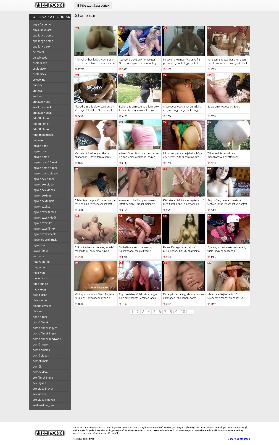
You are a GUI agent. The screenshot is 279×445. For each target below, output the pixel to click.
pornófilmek (40, 361)
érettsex (38, 96)
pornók (37, 366)
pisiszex (38, 311)
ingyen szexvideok (44, 234)
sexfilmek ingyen (43, 405)
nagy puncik (40, 284)
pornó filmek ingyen (45, 328)
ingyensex (39, 245)
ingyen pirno (40, 146)
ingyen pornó (41, 157)
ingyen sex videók (44, 190)
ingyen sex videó (43, 184)
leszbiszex (39, 256)
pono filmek (40, 317)
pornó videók (41, 355)
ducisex (37, 85)
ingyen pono (40, 151)
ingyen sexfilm (42, 195)
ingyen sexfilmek (43, 201)
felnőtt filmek (41, 118)
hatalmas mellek (43, 135)
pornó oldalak (41, 350)
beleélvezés (40, 57)
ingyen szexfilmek (44, 228)
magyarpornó (41, 261)
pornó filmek (40, 322)
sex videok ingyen (44, 399)
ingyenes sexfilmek (45, 239)
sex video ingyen (43, 388)
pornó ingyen (41, 344)
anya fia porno (42, 24)
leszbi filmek (40, 250)
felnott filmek (41, 123)
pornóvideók (40, 372)
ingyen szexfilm (42, 223)
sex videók (39, 394)
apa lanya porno (43, 35)
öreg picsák (40, 295)
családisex (39, 74)
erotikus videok (42, 107)
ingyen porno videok (45, 173)
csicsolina (39, 79)
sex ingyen (39, 383)
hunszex (38, 140)
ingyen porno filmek (45, 168)
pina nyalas (40, 300)
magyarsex (40, 267)
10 (183, 312)
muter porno (40, 278)
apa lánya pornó (43, 41)
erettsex (38, 90)
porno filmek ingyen (45, 333)
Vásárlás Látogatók (239, 439)
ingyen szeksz (41, 206)
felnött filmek (41, 129)
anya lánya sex (42, 30)
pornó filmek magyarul (47, 339)
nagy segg (39, 289)
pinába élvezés (42, 306)
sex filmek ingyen (43, 377)
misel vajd (39, 272)
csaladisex (39, 68)
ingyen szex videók (44, 217)
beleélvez (38, 52)
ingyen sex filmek (43, 179)
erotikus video (41, 101)
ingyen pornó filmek (45, 162)
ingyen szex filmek (44, 212)
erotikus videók (42, 112)
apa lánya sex (41, 46)
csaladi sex (40, 63)
